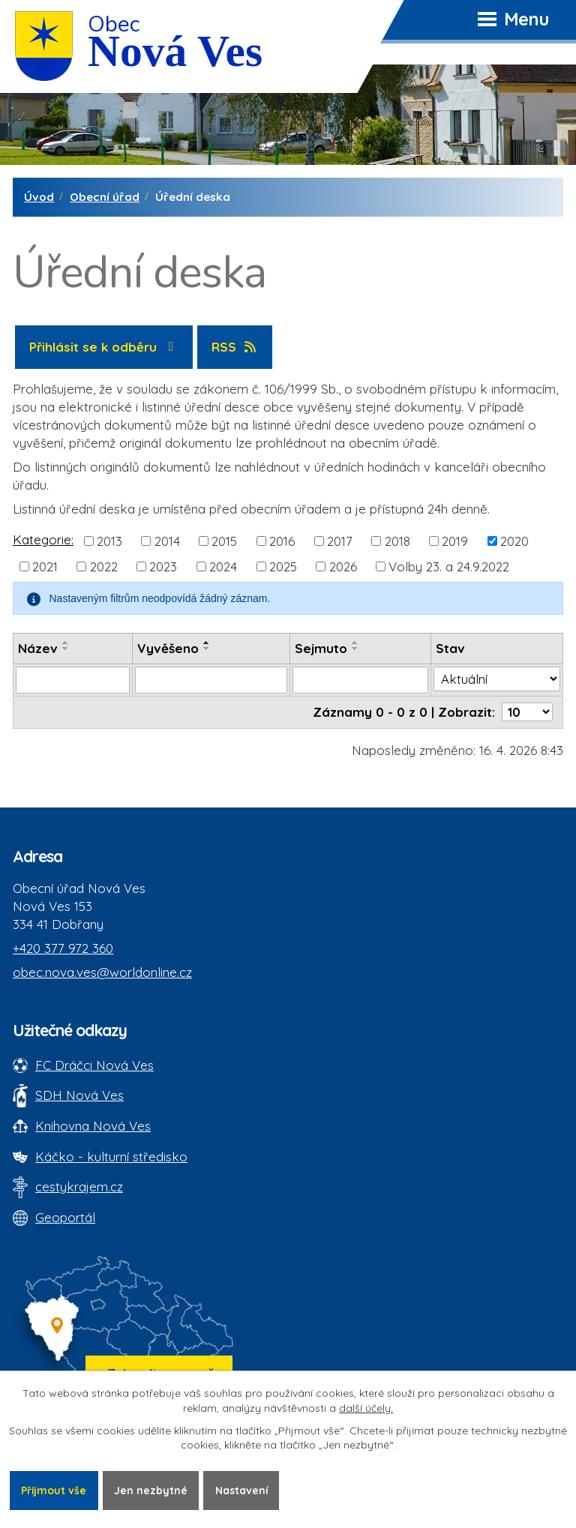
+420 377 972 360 (63, 948)
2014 (167, 541)
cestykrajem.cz (79, 1186)
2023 (163, 566)
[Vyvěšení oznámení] (211, 680)
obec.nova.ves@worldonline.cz (102, 972)
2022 (104, 566)
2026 (343, 566)
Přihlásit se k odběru (104, 347)
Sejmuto (321, 648)
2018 (397, 541)
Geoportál (65, 1217)
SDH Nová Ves (79, 1095)
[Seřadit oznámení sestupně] (66, 649)
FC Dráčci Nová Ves (94, 1065)
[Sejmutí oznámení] (360, 680)
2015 (224, 541)
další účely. (366, 1408)
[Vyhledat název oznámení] (73, 680)
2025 (283, 566)
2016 (282, 541)
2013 (109, 541)
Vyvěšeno (168, 648)
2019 (455, 541)
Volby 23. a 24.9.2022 (448, 566)
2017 (339, 541)
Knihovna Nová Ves (93, 1126)
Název (38, 648)
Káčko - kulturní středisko (111, 1156)
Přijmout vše (54, 1490)
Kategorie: (43, 539)
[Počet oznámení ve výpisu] (527, 712)
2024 (223, 566)
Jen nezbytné (151, 1490)
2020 (514, 541)
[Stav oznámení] (497, 679)
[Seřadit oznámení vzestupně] (66, 643)
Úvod (39, 197)
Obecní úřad (105, 197)
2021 (45, 566)
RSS (235, 347)
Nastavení (242, 1490)
